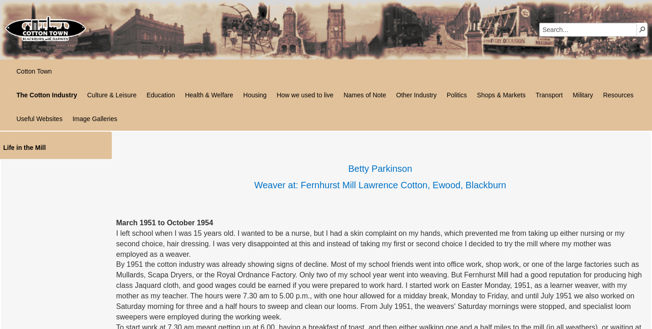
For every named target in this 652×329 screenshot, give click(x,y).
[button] (642, 29)
